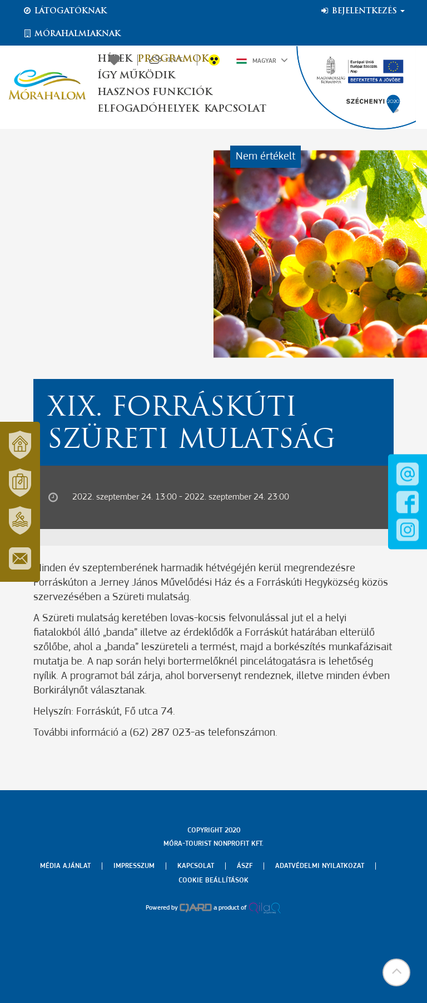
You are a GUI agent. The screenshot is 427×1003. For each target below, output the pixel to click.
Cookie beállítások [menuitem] (213, 880)
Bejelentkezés (362, 11)
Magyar (262, 60)
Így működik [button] (136, 76)
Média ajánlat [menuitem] (65, 866)
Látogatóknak (64, 11)
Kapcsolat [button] (235, 109)
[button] (396, 972)
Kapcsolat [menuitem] (195, 866)
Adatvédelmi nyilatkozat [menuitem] (319, 866)
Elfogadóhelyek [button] (147, 109)
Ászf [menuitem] (244, 866)
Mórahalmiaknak (71, 33)
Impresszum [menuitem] (134, 866)
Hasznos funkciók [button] (154, 92)
